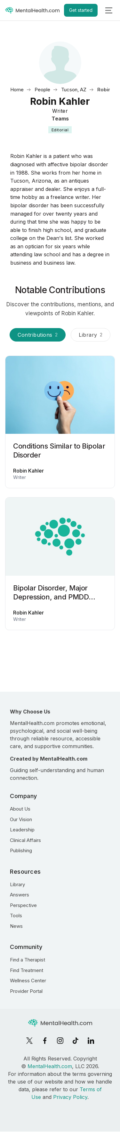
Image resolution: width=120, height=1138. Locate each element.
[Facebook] (45, 1040)
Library (90, 335)
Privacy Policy (70, 1097)
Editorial (60, 129)
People (42, 90)
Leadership (22, 830)
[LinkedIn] (91, 1040)
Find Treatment (26, 970)
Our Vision (21, 819)
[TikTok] (75, 1040)
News (16, 926)
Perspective (23, 905)
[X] (29, 1040)
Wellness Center (28, 980)
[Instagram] (60, 1040)
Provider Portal (26, 991)
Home (17, 90)
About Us (20, 809)
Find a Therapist (27, 960)
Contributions (38, 335)
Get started (80, 10)
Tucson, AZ (73, 90)
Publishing (21, 850)
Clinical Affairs (25, 840)
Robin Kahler (28, 470)
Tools (16, 915)
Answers (19, 895)
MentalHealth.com (50, 1066)
